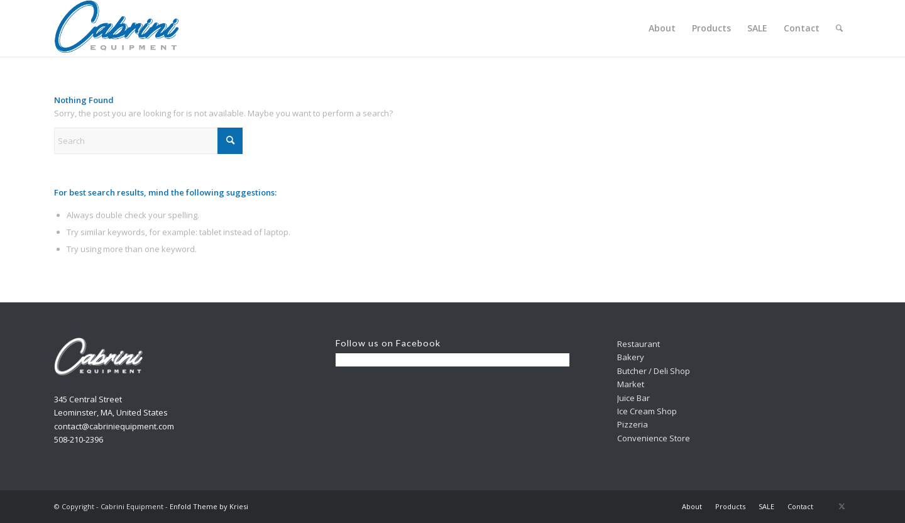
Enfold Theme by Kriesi (209, 506)
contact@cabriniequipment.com (114, 426)
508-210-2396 (78, 439)
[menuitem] (662, 28)
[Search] (839, 28)
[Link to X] (841, 506)
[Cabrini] (117, 28)
